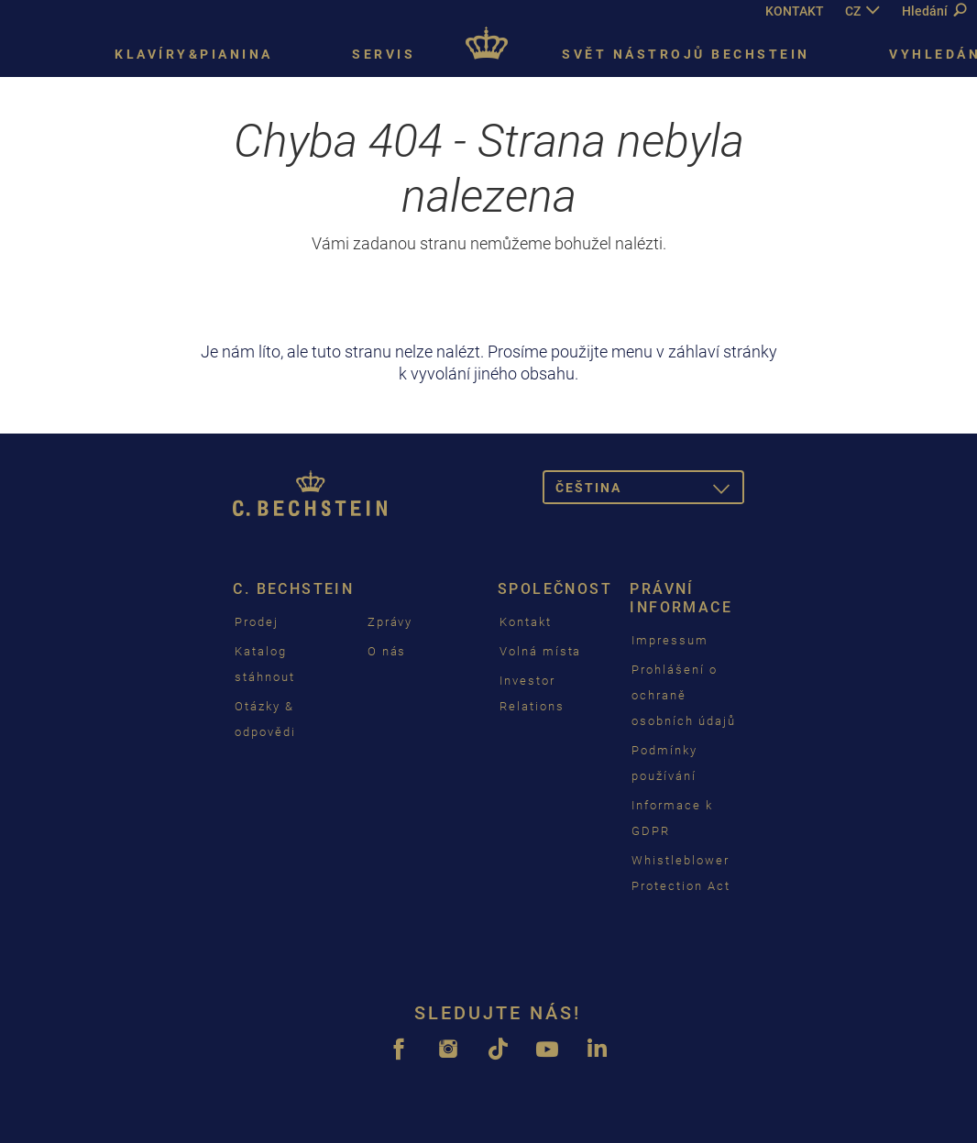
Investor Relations (532, 693)
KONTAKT (794, 11)
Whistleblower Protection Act (680, 873)
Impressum (669, 640)
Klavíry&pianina (194, 54)
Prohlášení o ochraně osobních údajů (683, 695)
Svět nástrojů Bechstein (686, 54)
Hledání (934, 11)
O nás (387, 651)
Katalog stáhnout (265, 664)
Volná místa (540, 651)
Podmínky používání (664, 763)
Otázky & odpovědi (265, 719)
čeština (649, 490)
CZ (853, 11)
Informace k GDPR (671, 818)
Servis (383, 54)
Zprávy (390, 622)
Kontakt (525, 622)
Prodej (257, 622)
